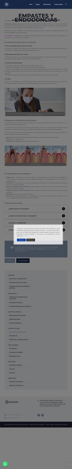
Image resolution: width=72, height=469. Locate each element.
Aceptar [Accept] (21, 240)
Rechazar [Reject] (31, 240)
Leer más (27, 236)
